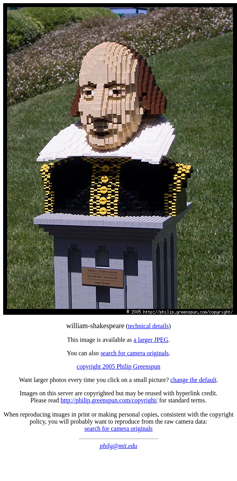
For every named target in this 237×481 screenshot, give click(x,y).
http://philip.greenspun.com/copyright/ (109, 400)
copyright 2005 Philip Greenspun (118, 366)
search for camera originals (135, 353)
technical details (148, 326)
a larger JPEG (151, 339)
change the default (194, 379)
